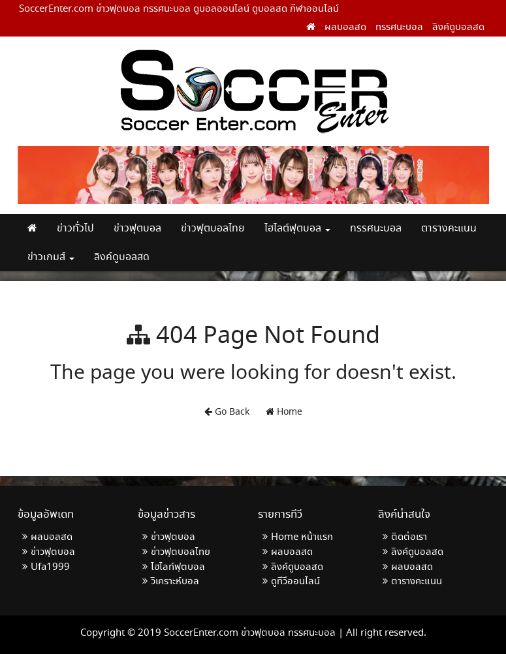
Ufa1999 (50, 567)
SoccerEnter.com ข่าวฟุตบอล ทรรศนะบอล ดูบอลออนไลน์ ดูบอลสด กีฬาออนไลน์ (179, 9)
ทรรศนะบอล (399, 27)
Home (284, 412)
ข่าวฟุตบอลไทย (213, 228)
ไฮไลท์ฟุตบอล (178, 567)
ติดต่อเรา (409, 537)
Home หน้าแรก (302, 537)
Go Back (226, 412)
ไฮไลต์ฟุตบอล (297, 228)
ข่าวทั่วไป (75, 228)
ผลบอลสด (345, 27)
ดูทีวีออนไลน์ (295, 581)
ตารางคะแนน (449, 228)
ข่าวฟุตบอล (137, 228)
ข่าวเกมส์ (50, 257)
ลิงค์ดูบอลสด (458, 27)
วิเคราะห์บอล (175, 581)
